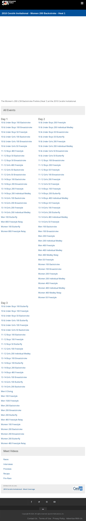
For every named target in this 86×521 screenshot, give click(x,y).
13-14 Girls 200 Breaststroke (14, 203)
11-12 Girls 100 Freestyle (12, 348)
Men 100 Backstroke (47, 226)
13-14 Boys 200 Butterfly (49, 193)
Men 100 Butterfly (9, 217)
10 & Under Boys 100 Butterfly (14, 306)
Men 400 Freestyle (46, 245)
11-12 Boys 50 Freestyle (49, 169)
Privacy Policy (59, 518)
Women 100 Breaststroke (49, 269)
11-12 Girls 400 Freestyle (12, 165)
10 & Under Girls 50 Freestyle (14, 146)
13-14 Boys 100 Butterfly (12, 363)
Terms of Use (45, 518)
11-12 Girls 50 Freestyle (48, 184)
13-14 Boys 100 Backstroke (13, 179)
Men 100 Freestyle (9, 396)
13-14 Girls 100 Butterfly (12, 382)
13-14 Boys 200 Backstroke (13, 367)
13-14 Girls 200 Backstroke (13, 386)
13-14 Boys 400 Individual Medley (53, 198)
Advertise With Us (74, 518)
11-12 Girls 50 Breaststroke (13, 174)
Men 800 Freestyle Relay (12, 221)
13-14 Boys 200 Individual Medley (16, 193)
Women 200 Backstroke (11, 429)
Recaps (6, 473)
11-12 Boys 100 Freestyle (12, 339)
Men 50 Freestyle (46, 259)
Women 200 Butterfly (10, 438)
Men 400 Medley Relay (48, 255)
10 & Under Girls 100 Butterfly (14, 320)
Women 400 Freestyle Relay (13, 443)
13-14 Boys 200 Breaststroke (14, 184)
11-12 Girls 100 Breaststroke (51, 174)
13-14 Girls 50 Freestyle (48, 221)
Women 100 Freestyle (10, 424)
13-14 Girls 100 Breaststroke (14, 377)
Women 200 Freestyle (48, 273)
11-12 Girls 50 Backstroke (12, 169)
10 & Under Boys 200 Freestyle (52, 122)
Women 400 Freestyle (48, 283)
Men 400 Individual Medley (50, 250)
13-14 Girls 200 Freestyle (12, 207)
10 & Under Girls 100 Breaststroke (16, 141)
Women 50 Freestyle (47, 297)
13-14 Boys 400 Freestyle (12, 372)
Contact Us (32, 518)
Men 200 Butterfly (9, 415)
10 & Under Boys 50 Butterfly (51, 136)
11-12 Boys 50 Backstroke (12, 155)
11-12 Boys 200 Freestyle (49, 165)
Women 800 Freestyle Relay (13, 231)
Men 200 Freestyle (46, 236)
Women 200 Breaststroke (12, 434)
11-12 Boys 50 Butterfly (11, 344)
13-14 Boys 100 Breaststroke (14, 358)
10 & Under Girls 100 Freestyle (14, 325)
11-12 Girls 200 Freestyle (49, 179)
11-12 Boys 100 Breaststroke (51, 160)
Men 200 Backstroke (10, 405)
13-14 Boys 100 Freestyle (49, 188)
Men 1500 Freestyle (10, 400)
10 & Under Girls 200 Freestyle (51, 141)
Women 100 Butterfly (10, 226)
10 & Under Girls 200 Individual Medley (55, 146)
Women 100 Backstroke (49, 264)
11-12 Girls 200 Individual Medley (16, 353)
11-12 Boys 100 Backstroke (13, 334)
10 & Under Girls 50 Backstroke (15, 330)
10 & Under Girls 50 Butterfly (51, 155)
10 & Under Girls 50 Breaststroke (53, 151)
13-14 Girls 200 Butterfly (49, 212)
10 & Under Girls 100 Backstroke (15, 136)
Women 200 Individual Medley (51, 278)
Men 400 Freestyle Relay (12, 419)
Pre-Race (7, 478)
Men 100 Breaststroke (48, 231)
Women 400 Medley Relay (49, 292)
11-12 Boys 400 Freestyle (12, 151)
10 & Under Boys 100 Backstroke (16, 122)
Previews (7, 469)
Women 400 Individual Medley (51, 288)
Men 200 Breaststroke (11, 410)
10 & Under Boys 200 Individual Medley (55, 127)
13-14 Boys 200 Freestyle (12, 188)
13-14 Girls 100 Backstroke (13, 198)
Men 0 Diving (7, 391)
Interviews (8, 464)
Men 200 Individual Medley (50, 240)
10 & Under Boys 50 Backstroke (15, 315)
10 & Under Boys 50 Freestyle (14, 132)
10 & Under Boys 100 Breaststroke (16, 127)
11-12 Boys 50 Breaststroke (13, 160)
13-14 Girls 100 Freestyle (49, 207)
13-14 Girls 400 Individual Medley (53, 217)
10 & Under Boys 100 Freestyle (14, 311)
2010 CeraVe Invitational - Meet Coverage (19, 489)
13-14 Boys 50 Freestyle (49, 203)
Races (6, 459)
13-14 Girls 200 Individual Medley (16, 212)
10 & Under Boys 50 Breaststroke (53, 132)
